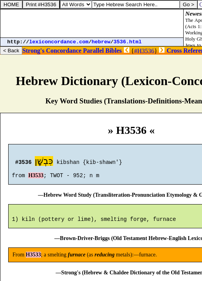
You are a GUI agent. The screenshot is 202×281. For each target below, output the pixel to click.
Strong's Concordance (51, 50)
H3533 (35, 179)
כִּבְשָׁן (44, 162)
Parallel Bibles (102, 50)
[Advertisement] (91, 23)
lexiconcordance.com (59, 42)
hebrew (101, 42)
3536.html (128, 42)
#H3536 (144, 51)
